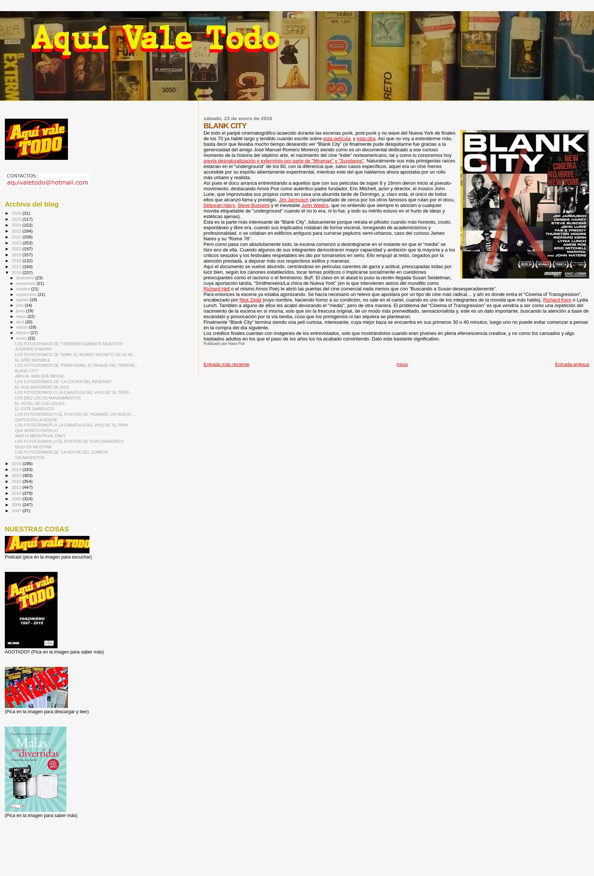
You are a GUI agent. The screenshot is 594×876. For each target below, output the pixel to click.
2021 (17, 242)
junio (21, 311)
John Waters (315, 205)
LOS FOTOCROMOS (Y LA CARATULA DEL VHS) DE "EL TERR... (73, 392)
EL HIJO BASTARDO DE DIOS (42, 387)
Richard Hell (216, 289)
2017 (17, 266)
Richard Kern (557, 300)
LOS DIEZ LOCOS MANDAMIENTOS (48, 398)
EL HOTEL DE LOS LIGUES (40, 403)
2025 (17, 219)
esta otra (366, 138)
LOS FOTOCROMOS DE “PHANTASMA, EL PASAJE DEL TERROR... (76, 365)
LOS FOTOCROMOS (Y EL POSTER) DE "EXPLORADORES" (69, 441)
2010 (17, 493)
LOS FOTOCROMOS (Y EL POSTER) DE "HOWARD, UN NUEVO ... (75, 414)
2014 (17, 469)
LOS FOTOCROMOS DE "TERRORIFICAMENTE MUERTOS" (69, 344)
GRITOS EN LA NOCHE (36, 420)
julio (20, 305)
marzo (22, 327)
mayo (21, 316)
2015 (17, 463)
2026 (17, 213)
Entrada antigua (572, 364)
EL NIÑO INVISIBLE (32, 360)
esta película (336, 138)
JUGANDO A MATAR (33, 349)
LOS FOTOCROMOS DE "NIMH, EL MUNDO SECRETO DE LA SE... (75, 354)
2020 (17, 248)
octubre (23, 289)
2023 (17, 230)
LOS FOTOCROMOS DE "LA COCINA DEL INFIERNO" (63, 381)
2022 (17, 236)
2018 (17, 260)
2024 (17, 225)
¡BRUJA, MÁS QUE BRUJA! (39, 376)
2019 (17, 254)
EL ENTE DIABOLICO (34, 408)
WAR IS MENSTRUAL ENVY (40, 436)
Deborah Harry (219, 205)
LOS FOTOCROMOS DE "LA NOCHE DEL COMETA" (62, 452)
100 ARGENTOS (29, 457)
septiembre (27, 294)
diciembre (25, 278)
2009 (17, 498)
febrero (23, 332)
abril (20, 322)
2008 (17, 504)
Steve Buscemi (254, 205)
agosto (23, 299)
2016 (17, 272)
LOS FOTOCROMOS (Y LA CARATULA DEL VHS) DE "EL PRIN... (73, 425)
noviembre (26, 283)
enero (22, 338)
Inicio (402, 364)
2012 (17, 481)
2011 (17, 487)
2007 (17, 510)
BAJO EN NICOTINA (33, 447)
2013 (17, 475)
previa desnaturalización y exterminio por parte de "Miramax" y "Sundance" (283, 161)
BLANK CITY (26, 371)
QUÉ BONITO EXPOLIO (36, 430)
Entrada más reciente (226, 364)
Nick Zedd (250, 300)
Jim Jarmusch (294, 199)
